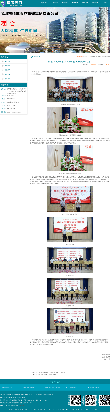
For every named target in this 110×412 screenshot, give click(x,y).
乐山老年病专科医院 (93, 387)
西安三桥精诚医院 (71, 387)
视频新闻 (7, 70)
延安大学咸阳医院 (7, 387)
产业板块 (75, 3)
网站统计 (21, 405)
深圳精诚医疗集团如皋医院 (52, 387)
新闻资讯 (65, 3)
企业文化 (85, 3)
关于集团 (55, 3)
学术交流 (7, 74)
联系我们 (105, 3)
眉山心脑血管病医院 (29, 387)
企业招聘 (95, 3)
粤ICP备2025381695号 (12, 405)
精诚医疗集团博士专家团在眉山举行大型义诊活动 (52, 372)
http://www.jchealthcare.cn (14, 112)
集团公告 (7, 79)
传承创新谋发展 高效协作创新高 (47, 374)
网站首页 (44, 3)
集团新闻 (7, 61)
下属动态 (7, 65)
